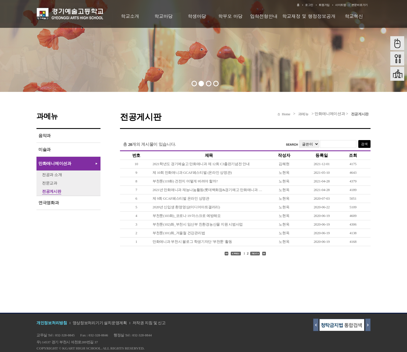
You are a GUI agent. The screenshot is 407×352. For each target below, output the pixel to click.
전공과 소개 (52, 175)
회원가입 (324, 4)
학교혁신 (354, 16)
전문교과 (49, 183)
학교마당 (163, 16)
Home (286, 114)
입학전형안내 (264, 16)
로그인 (309, 4)
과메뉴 (303, 114)
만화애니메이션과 (54, 163)
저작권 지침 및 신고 (149, 323)
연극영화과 (48, 203)
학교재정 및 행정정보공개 (308, 16)
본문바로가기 (360, 4)
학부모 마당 (230, 16)
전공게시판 (360, 114)
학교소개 (130, 16)
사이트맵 (340, 4)
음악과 (44, 135)
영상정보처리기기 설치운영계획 (100, 323)
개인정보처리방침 (51, 323)
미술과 (44, 149)
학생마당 (197, 16)
